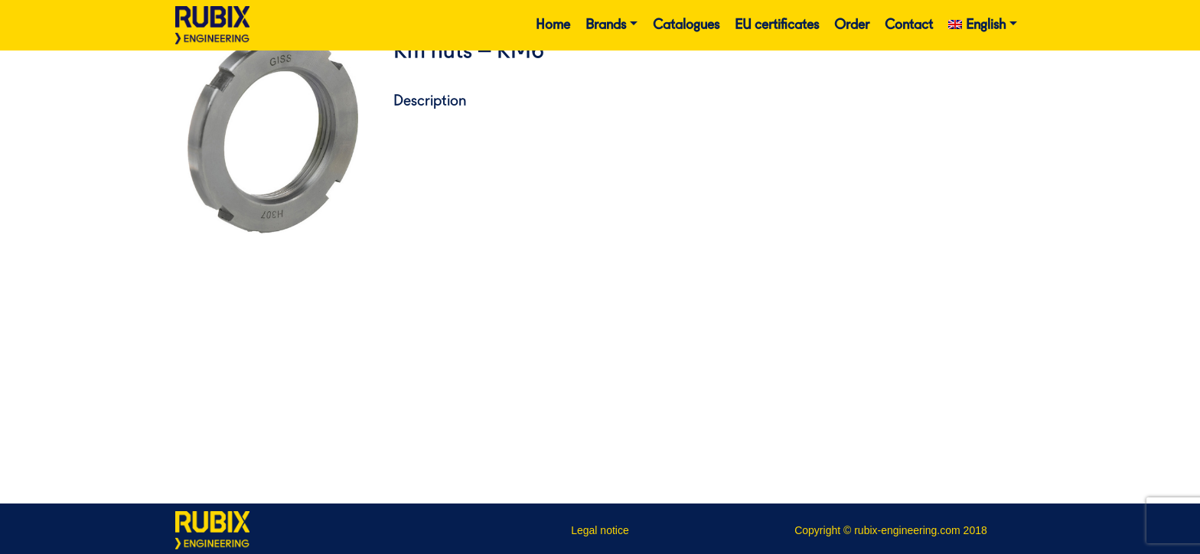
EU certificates (777, 25)
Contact (909, 25)
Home (553, 25)
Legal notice (600, 530)
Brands (605, 25)
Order (851, 25)
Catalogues (686, 25)
